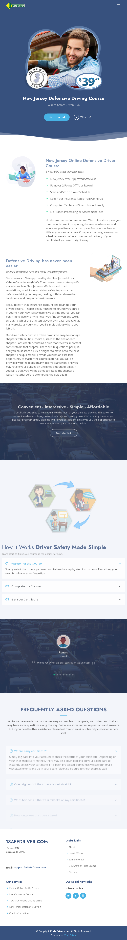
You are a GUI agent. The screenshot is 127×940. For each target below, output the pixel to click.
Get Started (57, 117)
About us (73, 847)
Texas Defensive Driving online (25, 900)
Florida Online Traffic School (24, 888)
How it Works (76, 853)
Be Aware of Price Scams (82, 866)
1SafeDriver (70, 935)
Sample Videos (77, 859)
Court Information (19, 913)
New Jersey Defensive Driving (25, 907)
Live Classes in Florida (21, 894)
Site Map (73, 872)
